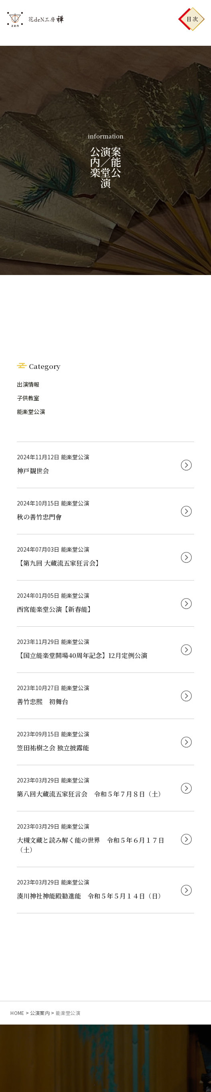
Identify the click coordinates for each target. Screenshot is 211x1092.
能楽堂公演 (31, 411)
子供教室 (28, 398)
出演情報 (28, 384)
